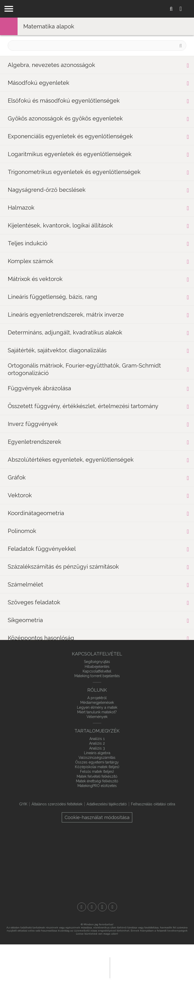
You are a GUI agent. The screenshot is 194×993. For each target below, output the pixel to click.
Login (185, 9)
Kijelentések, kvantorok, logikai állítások (60, 225)
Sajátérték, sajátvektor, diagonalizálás (57, 350)
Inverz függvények (33, 424)
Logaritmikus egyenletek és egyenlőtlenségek (69, 154)
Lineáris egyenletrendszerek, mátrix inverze (66, 314)
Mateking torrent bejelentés (97, 676)
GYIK (23, 804)
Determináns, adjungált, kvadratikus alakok (65, 332)
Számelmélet (25, 584)
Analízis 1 (97, 739)
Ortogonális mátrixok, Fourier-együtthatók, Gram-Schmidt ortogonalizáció (84, 369)
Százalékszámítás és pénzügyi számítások (63, 566)
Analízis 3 (97, 748)
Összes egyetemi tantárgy (97, 762)
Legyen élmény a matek (97, 707)
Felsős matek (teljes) (97, 771)
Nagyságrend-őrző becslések (47, 189)
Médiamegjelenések (97, 702)
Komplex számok (30, 261)
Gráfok (17, 477)
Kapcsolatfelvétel (97, 671)
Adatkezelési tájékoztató (107, 804)
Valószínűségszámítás (97, 757)
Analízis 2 (97, 743)
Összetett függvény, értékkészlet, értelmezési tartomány (83, 406)
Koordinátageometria (36, 513)
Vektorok (20, 495)
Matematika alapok (48, 26)
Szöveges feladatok (34, 602)
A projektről (97, 698)
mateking (97, 9)
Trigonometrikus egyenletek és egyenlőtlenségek (74, 172)
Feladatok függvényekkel (42, 548)
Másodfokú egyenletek (38, 82)
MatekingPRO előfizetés (97, 786)
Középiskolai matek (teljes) (97, 767)
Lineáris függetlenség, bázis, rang (52, 296)
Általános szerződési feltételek (57, 804)
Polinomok (22, 531)
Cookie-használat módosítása (97, 817)
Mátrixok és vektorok (35, 279)
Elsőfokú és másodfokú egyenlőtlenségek (64, 100)
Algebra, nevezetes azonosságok (51, 65)
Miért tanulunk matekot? (97, 712)
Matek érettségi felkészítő (97, 781)
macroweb (142, 967)
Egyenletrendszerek (34, 441)
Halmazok (21, 207)
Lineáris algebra (97, 753)
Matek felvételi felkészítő (97, 776)
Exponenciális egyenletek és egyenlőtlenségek (70, 136)
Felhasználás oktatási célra (153, 804)
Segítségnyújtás (97, 662)
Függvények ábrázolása (39, 388)
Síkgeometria (25, 620)
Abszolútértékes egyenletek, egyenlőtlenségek (71, 459)
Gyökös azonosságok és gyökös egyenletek (65, 118)
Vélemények (97, 717)
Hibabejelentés (97, 666)
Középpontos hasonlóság (41, 638)
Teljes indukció (27, 243)
